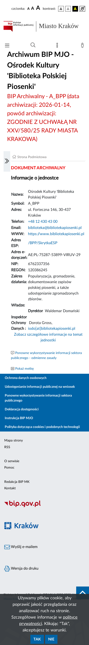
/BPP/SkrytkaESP (42, 243)
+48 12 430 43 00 (42, 221)
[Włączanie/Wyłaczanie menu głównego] (7, 46)
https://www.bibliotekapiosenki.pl (56, 234)
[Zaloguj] (83, 46)
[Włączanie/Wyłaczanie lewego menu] (7, 161)
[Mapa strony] (58, 46)
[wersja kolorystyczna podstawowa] (61, 9)
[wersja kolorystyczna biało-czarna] (68, 9)
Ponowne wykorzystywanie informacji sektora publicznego (38, 398)
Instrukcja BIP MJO (19, 418)
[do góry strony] (82, 593)
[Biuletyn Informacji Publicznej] (44, 506)
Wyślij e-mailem (20, 547)
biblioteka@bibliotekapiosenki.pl (55, 228)
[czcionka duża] (39, 8)
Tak (37, 639)
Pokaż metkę (24, 368)
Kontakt (10, 488)
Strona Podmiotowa (32, 157)
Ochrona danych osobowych (26, 378)
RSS (7, 447)
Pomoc (9, 467)
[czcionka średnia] (33, 8)
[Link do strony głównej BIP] (44, 26)
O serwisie (11, 461)
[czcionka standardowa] (28, 8)
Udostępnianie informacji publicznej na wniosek (40, 386)
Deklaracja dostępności (22, 409)
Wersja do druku (21, 569)
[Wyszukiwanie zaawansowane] (33, 45)
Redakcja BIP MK (16, 482)
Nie (51, 639)
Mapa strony (13, 440)
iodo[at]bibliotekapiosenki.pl (51, 328)
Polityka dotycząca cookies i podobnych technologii (42, 427)
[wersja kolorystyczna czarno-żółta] (75, 9)
